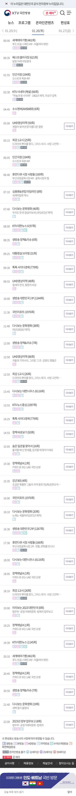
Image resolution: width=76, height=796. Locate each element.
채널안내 (47, 763)
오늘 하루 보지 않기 (14, 792)
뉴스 (11, 22)
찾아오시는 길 (66, 763)
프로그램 (24, 22)
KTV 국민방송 (11, 11)
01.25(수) (11, 30)
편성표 (65, 22)
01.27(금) (65, 30)
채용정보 (28, 763)
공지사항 (9, 763)
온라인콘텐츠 (45, 22)
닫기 (70, 792)
